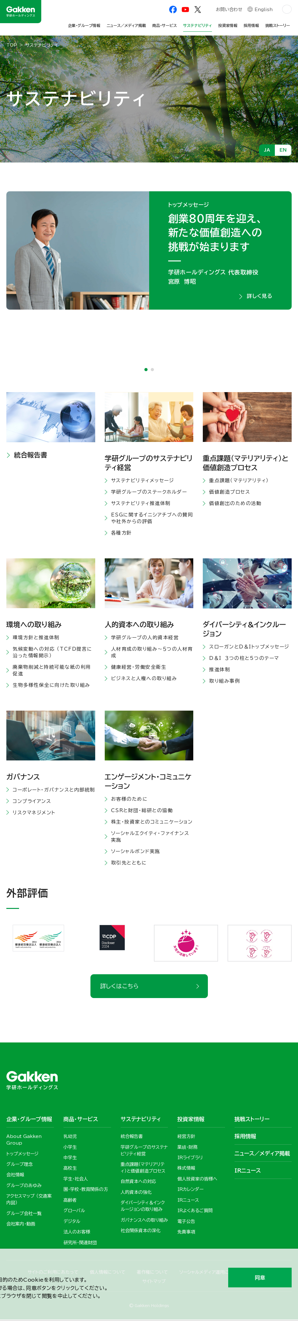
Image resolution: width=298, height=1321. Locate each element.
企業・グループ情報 (84, 25)
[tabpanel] (149, 250)
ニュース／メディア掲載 (126, 25)
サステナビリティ (197, 25)
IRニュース (248, 1171)
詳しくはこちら (119, 987)
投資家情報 (227, 25)
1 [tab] (146, 370)
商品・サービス (164, 25)
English (264, 10)
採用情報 (251, 25)
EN (283, 150)
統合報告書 (30, 456)
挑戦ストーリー (277, 25)
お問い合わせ (228, 10)
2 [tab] (152, 370)
